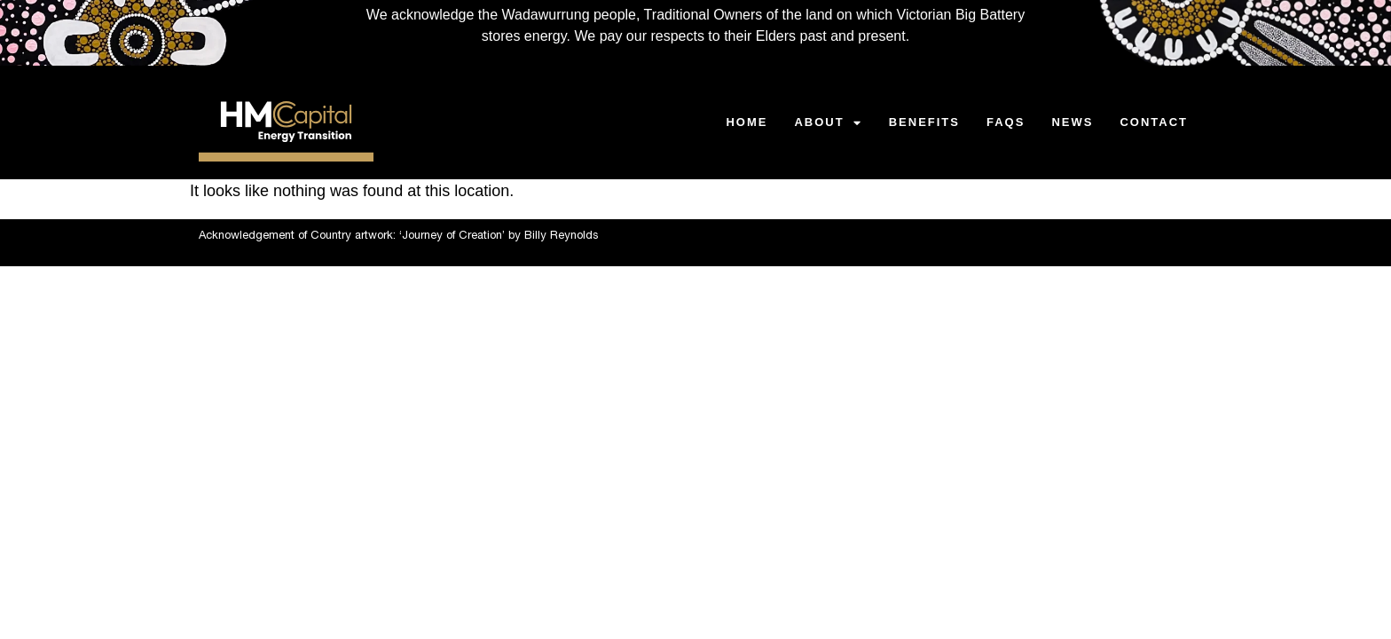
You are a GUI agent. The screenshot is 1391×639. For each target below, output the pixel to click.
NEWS (1072, 122)
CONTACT (1154, 122)
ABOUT (827, 123)
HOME (746, 122)
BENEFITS (924, 122)
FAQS (1005, 122)
